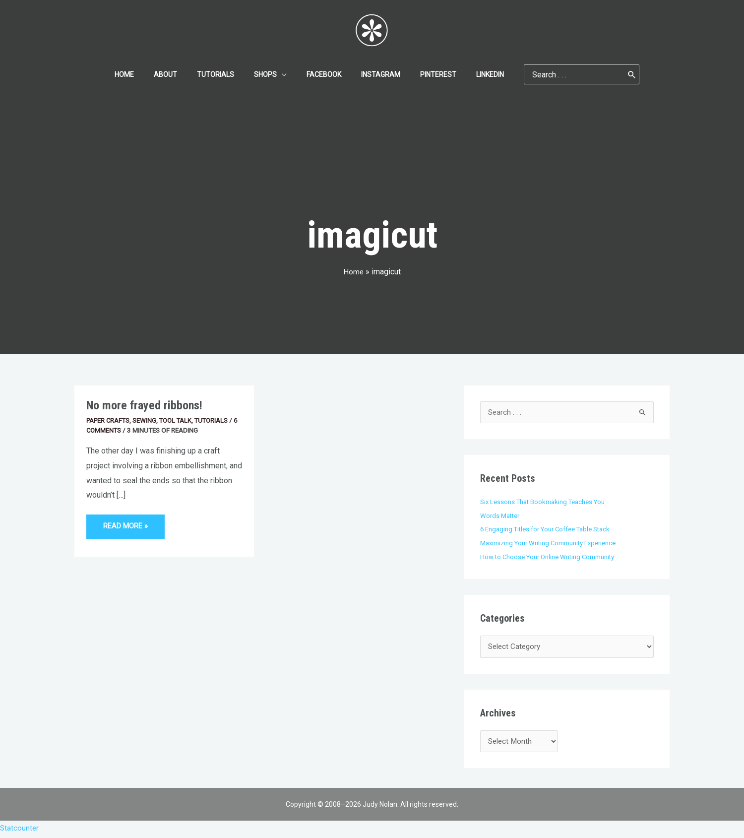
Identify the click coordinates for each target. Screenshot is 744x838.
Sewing (147, 420)
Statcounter (20, 831)
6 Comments (107, 430)
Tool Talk (179, 420)
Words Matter (500, 516)
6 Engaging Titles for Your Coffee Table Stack (547, 529)
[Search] (608, 74)
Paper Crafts (109, 420)
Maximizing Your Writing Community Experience (550, 543)
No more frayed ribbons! (145, 405)
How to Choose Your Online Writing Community (549, 557)
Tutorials (216, 420)
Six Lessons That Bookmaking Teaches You (543, 502)
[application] (285, 74)
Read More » (127, 523)
